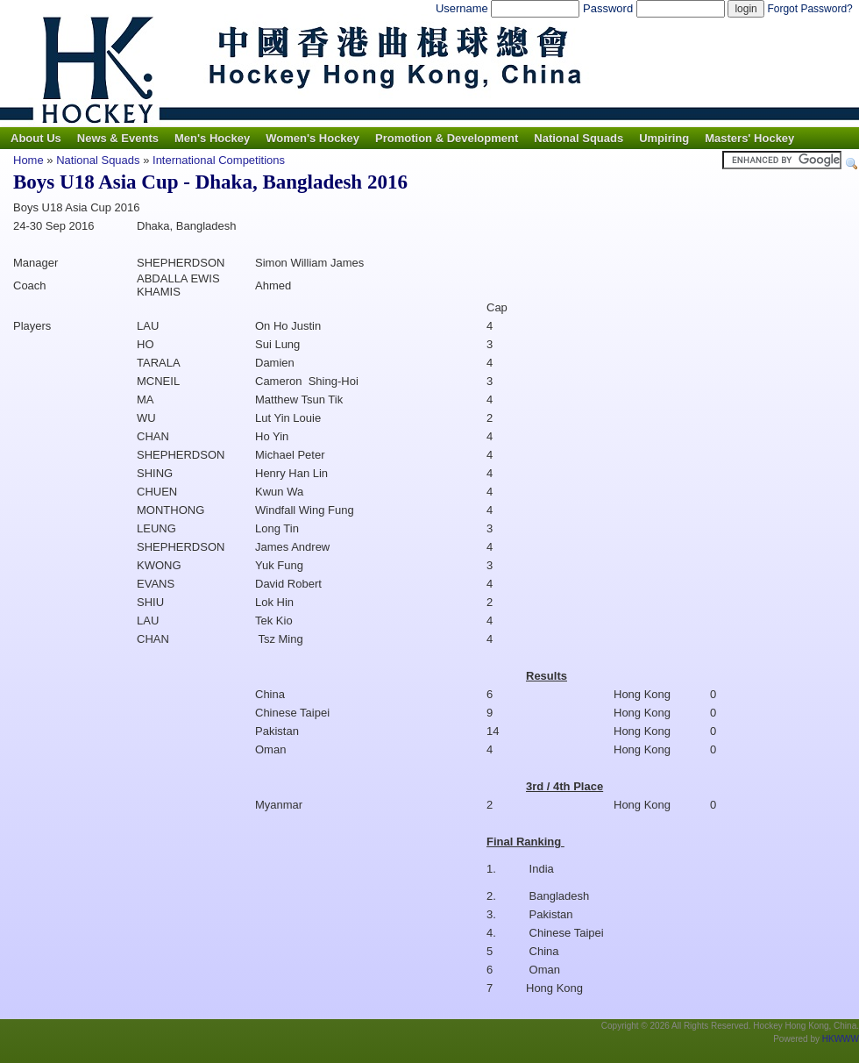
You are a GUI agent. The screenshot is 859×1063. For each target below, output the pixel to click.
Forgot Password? (809, 9)
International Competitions (219, 160)
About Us (36, 138)
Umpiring (664, 138)
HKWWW (840, 1039)
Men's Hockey (212, 138)
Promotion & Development (446, 138)
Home (28, 160)
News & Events (118, 138)
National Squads (578, 138)
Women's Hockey (312, 138)
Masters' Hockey (749, 138)
